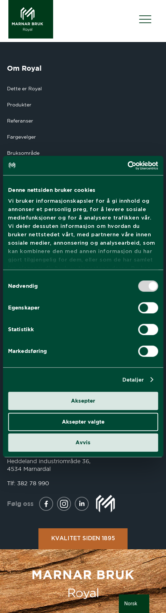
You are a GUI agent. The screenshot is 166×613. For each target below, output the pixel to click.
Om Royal (24, 68)
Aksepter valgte (83, 422)
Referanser (20, 121)
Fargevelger (21, 137)
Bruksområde (23, 153)
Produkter (19, 104)
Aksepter (83, 401)
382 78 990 (33, 483)
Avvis (83, 442)
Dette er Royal (24, 88)
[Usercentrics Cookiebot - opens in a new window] (127, 165)
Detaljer (133, 380)
